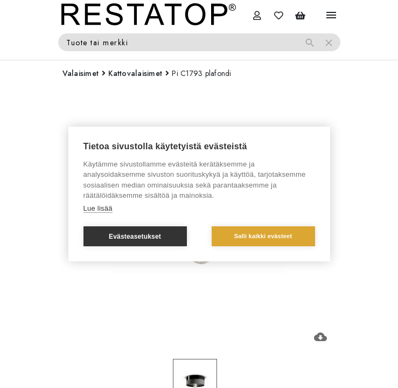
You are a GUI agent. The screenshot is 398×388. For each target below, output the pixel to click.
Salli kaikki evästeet (263, 236)
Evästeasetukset (135, 236)
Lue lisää (98, 208)
